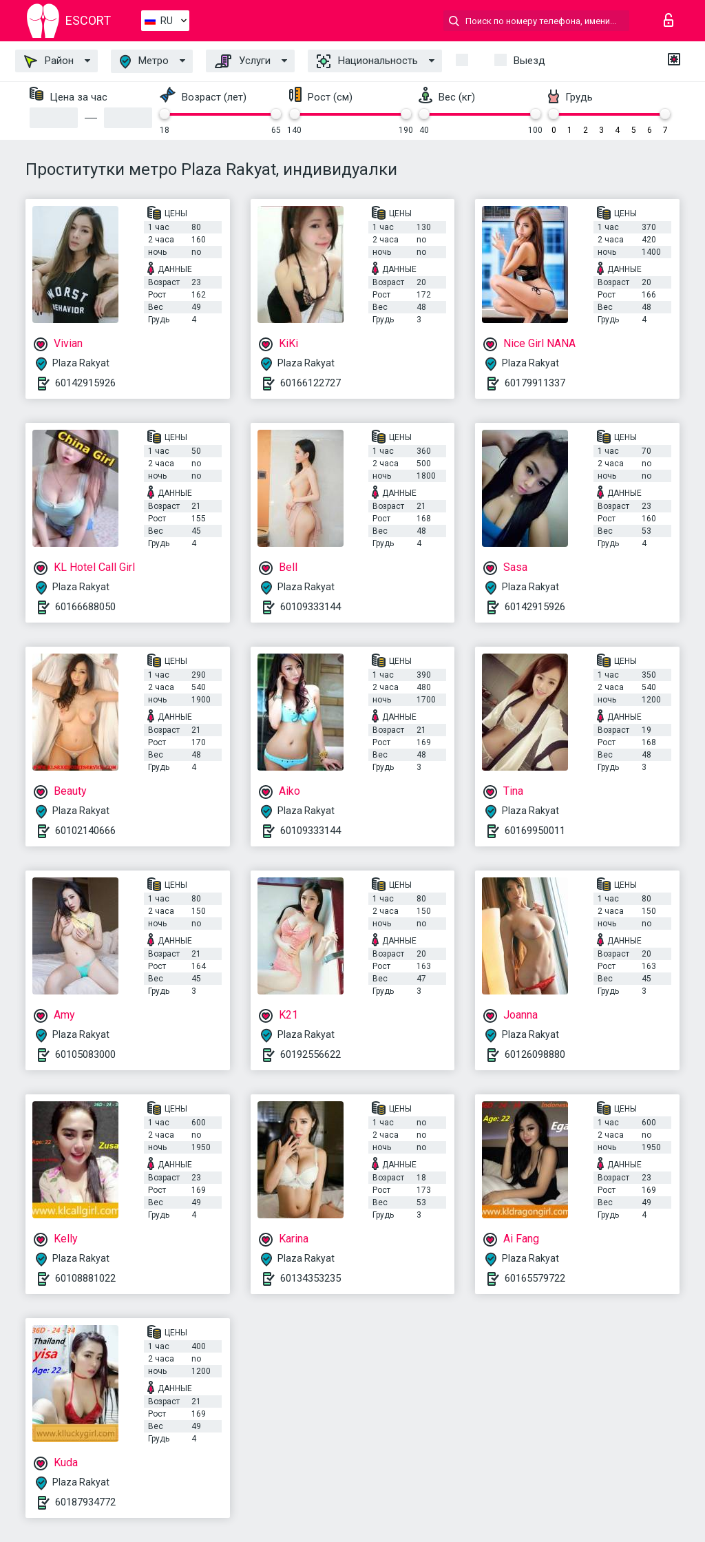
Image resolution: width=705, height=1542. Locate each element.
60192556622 (310, 1054)
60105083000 (85, 1054)
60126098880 (535, 1054)
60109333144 (310, 607)
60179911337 (535, 383)
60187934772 (85, 1502)
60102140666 (85, 830)
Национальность (367, 61)
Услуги (243, 61)
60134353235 (310, 1278)
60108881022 (85, 1278)
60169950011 (535, 830)
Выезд (529, 60)
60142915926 (85, 383)
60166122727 (310, 383)
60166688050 (85, 607)
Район (49, 61)
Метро (144, 61)
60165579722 (535, 1278)
